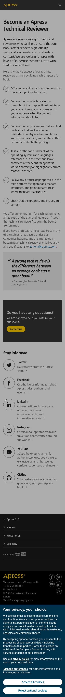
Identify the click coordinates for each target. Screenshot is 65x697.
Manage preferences (15, 669)
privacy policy (21, 659)
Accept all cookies (33, 682)
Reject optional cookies (32, 690)
